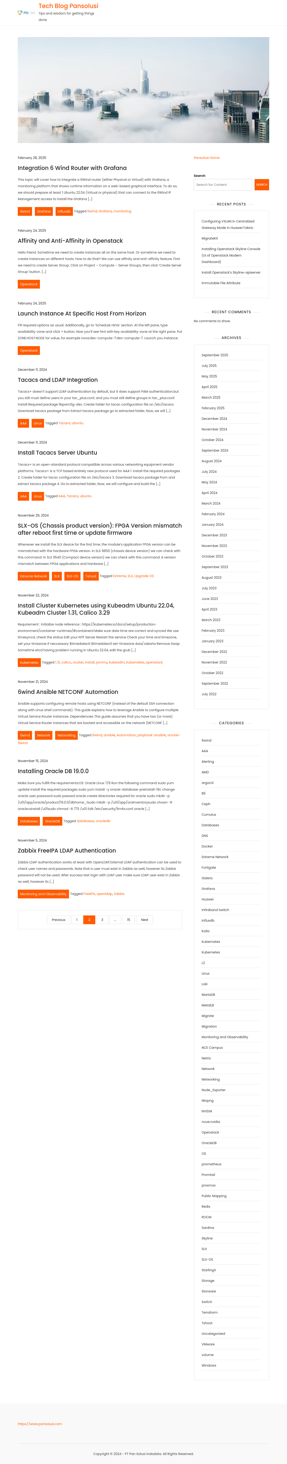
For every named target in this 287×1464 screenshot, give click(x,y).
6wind (25, 211)
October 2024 (212, 440)
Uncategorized (213, 1333)
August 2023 (211, 577)
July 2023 (209, 588)
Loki (205, 984)
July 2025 (209, 365)
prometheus (211, 1164)
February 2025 (213, 408)
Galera (207, 878)
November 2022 (214, 662)
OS (204, 1153)
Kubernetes (29, 662)
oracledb (103, 821)
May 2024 (209, 482)
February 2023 (213, 630)
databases (85, 821)
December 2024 (214, 418)
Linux (38, 423)
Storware (209, 1291)
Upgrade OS (144, 576)
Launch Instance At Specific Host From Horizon (82, 313)
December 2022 (214, 651)
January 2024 (213, 524)
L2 (203, 963)
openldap (104, 893)
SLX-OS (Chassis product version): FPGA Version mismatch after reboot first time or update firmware (100, 529)
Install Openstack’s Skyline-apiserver (231, 272)
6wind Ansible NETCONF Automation (68, 692)
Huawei (208, 899)
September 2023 (215, 567)
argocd (207, 782)
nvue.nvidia (211, 1121)
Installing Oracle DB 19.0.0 (53, 771)
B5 (204, 793)
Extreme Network (33, 576)
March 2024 (211, 503)
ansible (109, 735)
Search (200, 175)
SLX (57, 576)
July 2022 (209, 694)
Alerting (208, 761)
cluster (78, 662)
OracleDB (52, 821)
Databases (29, 821)
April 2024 (209, 493)
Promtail (208, 1174)
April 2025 (209, 387)
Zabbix (119, 893)
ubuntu (77, 423)
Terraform (210, 1312)
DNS (205, 835)
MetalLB (208, 1005)
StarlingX (209, 1270)
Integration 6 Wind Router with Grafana (72, 168)
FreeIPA (89, 893)
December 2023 (214, 535)
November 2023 (214, 546)
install (90, 662)
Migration (209, 1026)
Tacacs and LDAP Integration (58, 380)
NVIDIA (207, 1111)
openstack (154, 662)
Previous (59, 920)
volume (208, 1355)
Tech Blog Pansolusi (68, 6)
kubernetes (135, 662)
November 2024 (214, 429)
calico (66, 662)
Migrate (208, 1016)
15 (128, 920)
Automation (126, 735)
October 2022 (212, 673)
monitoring (122, 211)
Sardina (208, 1227)
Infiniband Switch (215, 910)
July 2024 (209, 471)
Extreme (119, 576)
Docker (207, 846)
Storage (208, 1280)
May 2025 (209, 376)
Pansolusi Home (206, 157)
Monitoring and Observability (43, 894)
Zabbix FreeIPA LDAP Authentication (67, 850)
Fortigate (209, 867)
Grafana (44, 211)
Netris (206, 1058)
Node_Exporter (214, 1090)
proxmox (208, 1185)
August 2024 (212, 461)
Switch (207, 1302)
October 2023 (212, 556)
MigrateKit (210, 238)
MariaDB (208, 994)
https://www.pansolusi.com (40, 1424)
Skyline (207, 1238)
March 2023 (211, 620)
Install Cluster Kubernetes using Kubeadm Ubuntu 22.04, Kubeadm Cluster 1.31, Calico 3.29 (96, 609)
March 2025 (211, 397)
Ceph (206, 804)
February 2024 (213, 514)
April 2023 (209, 609)
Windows (209, 1365)
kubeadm (117, 662)
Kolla (205, 931)
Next (144, 920)
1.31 (57, 662)
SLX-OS (72, 576)
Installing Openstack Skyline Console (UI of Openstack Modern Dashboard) (231, 255)
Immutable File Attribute (221, 283)
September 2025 (215, 355)
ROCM (206, 1217)
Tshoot (91, 576)
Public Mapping (214, 1196)
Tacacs (64, 423)
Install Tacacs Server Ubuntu (57, 452)
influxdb (64, 211)
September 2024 (215, 450)
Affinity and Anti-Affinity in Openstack (70, 241)
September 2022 (215, 683)
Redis (206, 1206)
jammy (102, 662)
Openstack (29, 284)
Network (43, 735)
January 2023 (212, 641)
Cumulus (209, 814)
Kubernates (211, 941)
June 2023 (210, 598)
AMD (205, 772)
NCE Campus (212, 1047)
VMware (208, 1344)
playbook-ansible (152, 735)
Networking (66, 735)
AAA (23, 423)
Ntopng (208, 1100)
